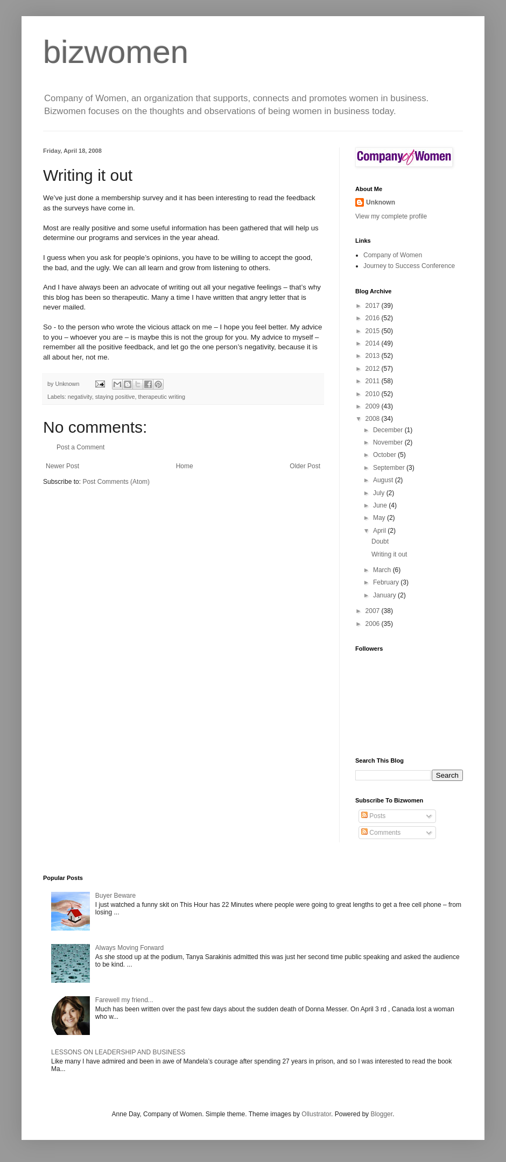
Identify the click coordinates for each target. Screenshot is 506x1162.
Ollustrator (316, 1114)
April (380, 530)
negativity (80, 396)
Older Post (305, 466)
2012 (374, 368)
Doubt (380, 541)
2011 (374, 381)
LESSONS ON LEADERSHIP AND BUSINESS (118, 1052)
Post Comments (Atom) (116, 481)
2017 (374, 305)
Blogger (381, 1114)
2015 (374, 331)
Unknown (380, 202)
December (389, 430)
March (383, 570)
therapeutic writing (161, 396)
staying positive (115, 396)
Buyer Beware (115, 895)
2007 (374, 611)
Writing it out (389, 554)
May (380, 518)
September (389, 467)
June (381, 505)
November (389, 442)
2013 (374, 356)
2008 (374, 418)
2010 (374, 394)
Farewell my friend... (124, 1000)
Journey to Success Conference (409, 266)
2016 (374, 318)
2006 (374, 624)
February (386, 582)
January (385, 595)
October (385, 455)
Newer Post (62, 466)
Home (184, 466)
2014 (374, 343)
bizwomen (115, 52)
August (384, 480)
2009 (374, 406)
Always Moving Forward (129, 948)
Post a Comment (80, 447)
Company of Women (392, 255)
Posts (373, 816)
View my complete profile (391, 216)
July (379, 493)
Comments (380, 832)
